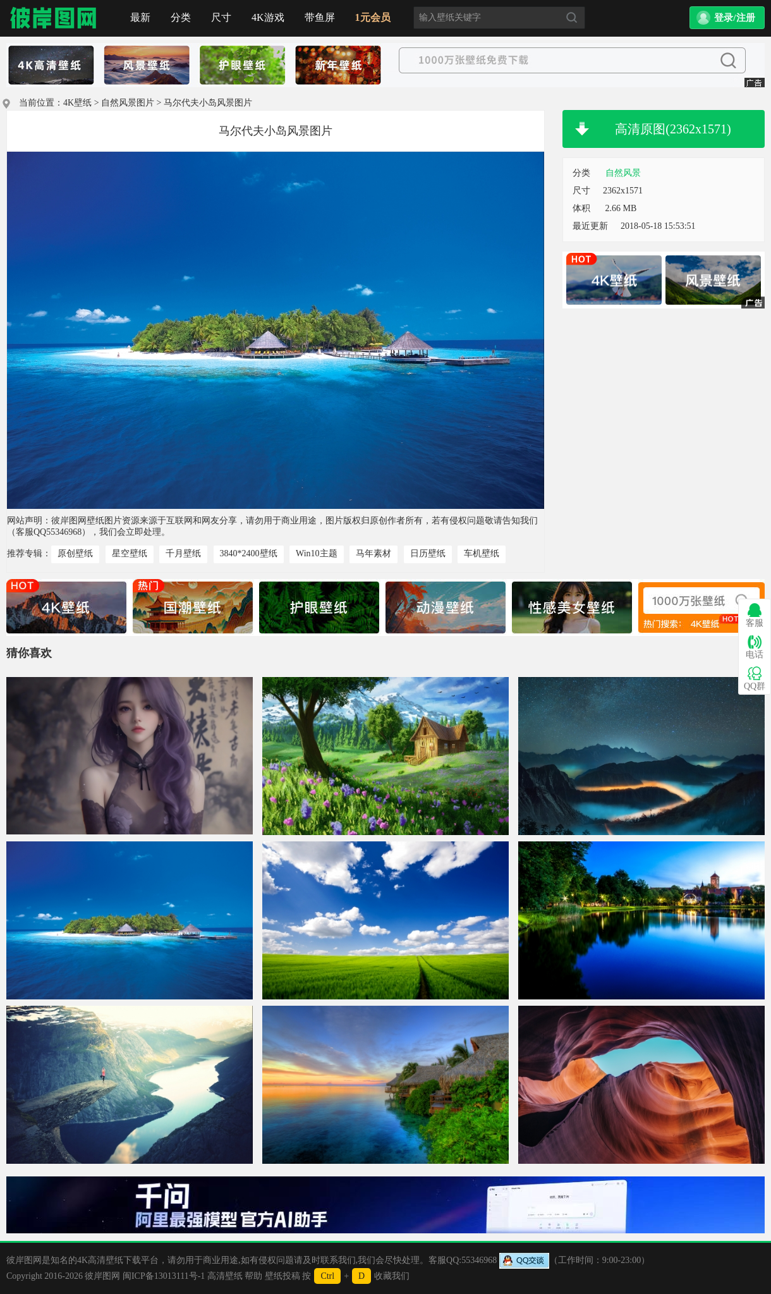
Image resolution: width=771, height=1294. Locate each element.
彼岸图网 (102, 1276)
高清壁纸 (225, 1276)
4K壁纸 (77, 102)
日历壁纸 (428, 553)
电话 (754, 647)
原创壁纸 (75, 553)
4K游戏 (268, 17)
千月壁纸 (183, 553)
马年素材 (373, 553)
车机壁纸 (481, 553)
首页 (53, 18)
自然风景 (623, 173)
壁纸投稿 (282, 1276)
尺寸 (221, 17)
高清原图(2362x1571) (673, 129)
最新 (140, 17)
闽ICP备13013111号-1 (164, 1276)
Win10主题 (316, 553)
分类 (181, 17)
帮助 (253, 1276)
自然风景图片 (127, 102)
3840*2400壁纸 (248, 553)
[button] (727, 17)
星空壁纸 (129, 553)
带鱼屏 (320, 17)
